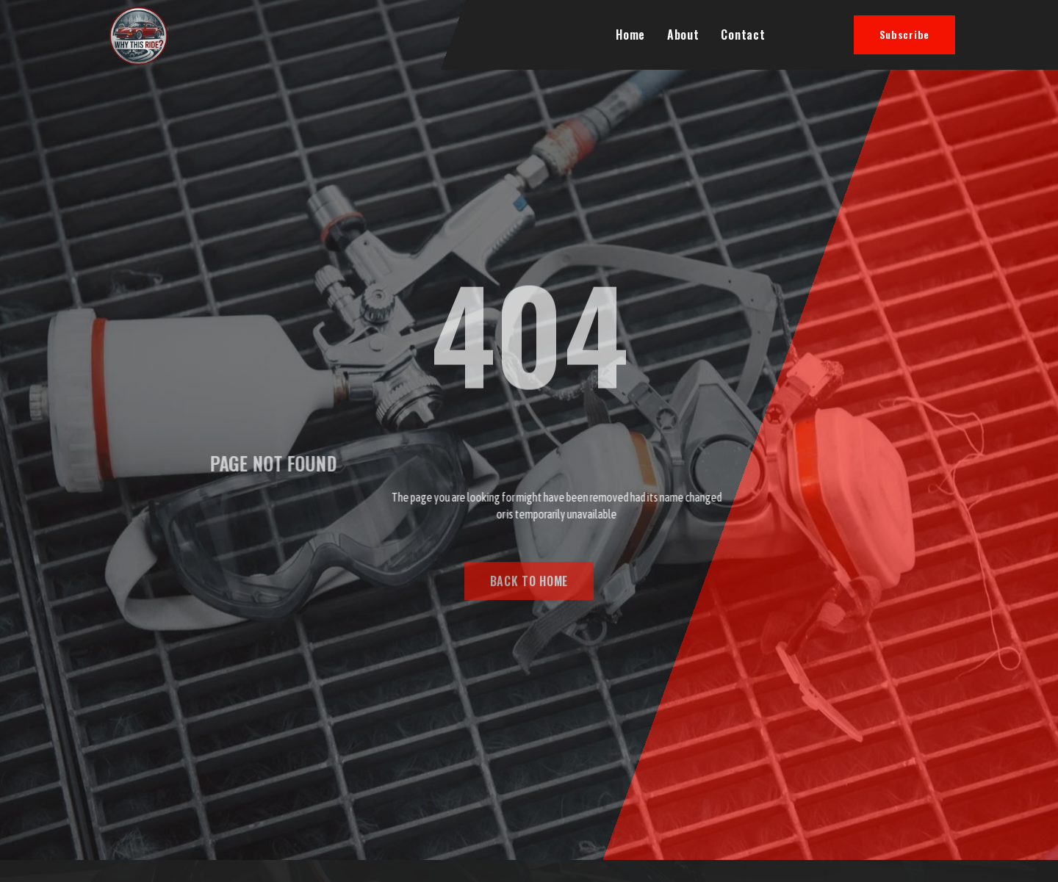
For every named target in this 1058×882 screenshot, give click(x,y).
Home (630, 34)
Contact (743, 34)
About (683, 34)
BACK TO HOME (529, 585)
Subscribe (904, 34)
